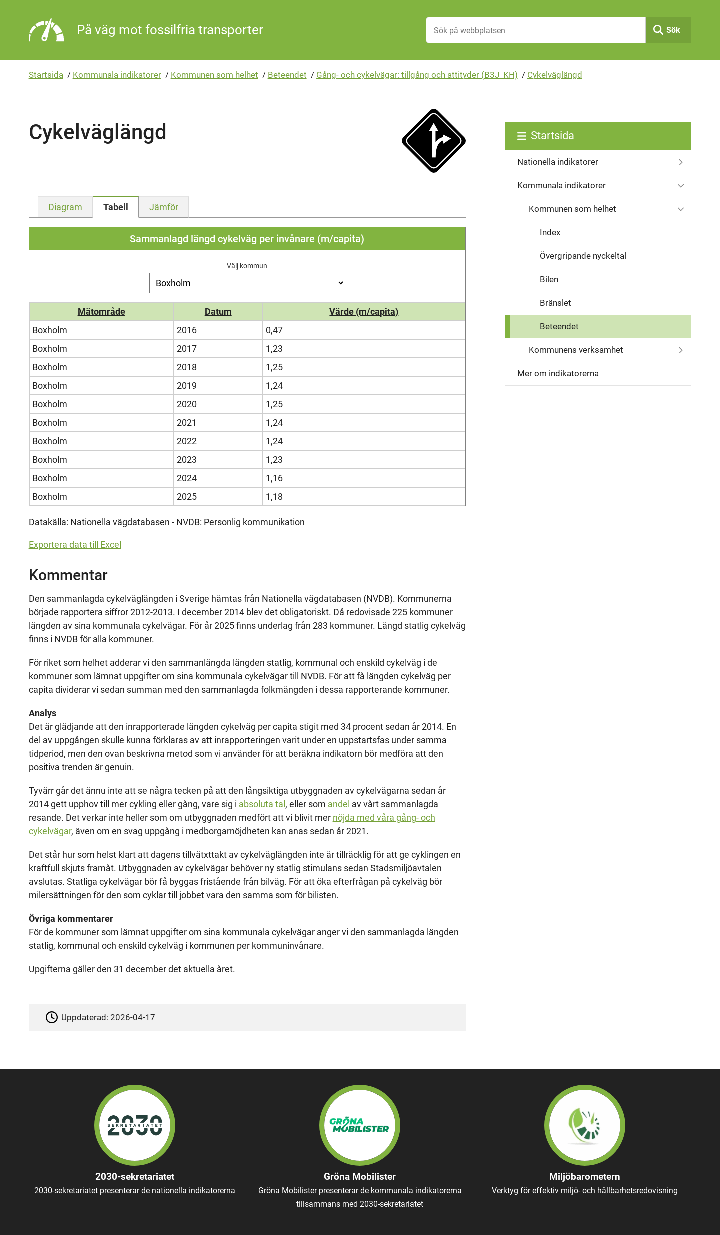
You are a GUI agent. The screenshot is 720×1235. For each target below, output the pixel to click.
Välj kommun (247, 266)
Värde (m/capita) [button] (364, 311)
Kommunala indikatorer (117, 75)
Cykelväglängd (555, 75)
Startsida (46, 75)
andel (339, 804)
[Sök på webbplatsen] (536, 30)
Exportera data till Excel (75, 545)
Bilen (549, 279)
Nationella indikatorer (558, 162)
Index (550, 233)
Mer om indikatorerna (558, 373)
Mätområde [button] (102, 311)
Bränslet (556, 303)
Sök (673, 30)
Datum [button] (218, 311)
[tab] (65, 207)
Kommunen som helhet (214, 75)
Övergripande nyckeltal (583, 256)
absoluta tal (262, 804)
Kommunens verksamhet (576, 350)
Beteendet (287, 75)
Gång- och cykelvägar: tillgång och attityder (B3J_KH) (417, 75)
